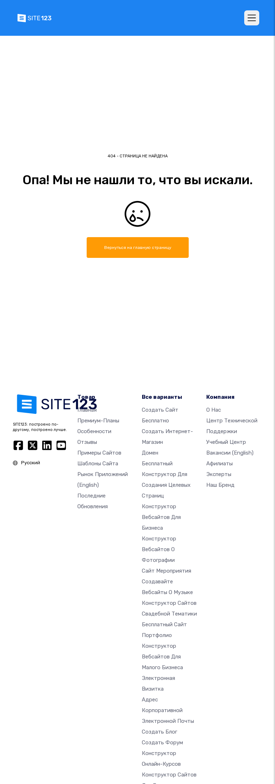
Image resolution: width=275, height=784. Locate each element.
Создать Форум (162, 742)
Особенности (94, 431)
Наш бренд (220, 485)
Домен (150, 453)
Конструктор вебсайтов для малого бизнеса (162, 657)
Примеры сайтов (99, 453)
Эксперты (218, 474)
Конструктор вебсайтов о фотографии (159, 549)
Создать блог (159, 732)
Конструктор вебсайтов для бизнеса (161, 517)
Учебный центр (226, 442)
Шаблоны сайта (97, 463)
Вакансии (230, 453)
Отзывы (87, 442)
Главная (87, 410)
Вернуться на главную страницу (137, 247)
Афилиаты (219, 463)
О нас (213, 410)
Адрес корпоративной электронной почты (168, 710)
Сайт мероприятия (166, 571)
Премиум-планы (98, 420)
